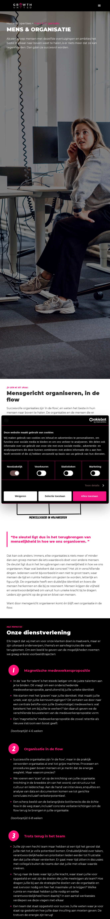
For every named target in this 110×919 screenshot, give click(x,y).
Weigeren (20, 496)
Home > (12, 23)
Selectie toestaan (55, 496)
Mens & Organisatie (46, 23)
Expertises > (26, 23)
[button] (99, 6)
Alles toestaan (89, 496)
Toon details (92, 485)
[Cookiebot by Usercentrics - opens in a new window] (91, 420)
